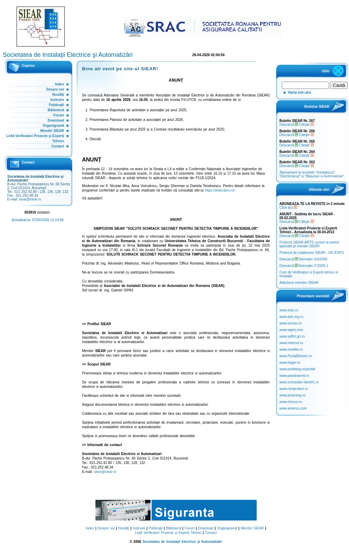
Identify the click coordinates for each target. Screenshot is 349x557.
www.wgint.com (291, 330)
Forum (58, 115)
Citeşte (306, 124)
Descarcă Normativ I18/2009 (303, 259)
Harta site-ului (299, 92)
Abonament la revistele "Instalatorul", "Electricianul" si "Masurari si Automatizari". (312, 174)
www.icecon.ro (290, 323)
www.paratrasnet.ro (294, 376)
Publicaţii (56, 105)
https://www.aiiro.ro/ (220, 190)
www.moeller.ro (291, 349)
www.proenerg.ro (292, 395)
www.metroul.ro (291, 343)
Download (56, 120)
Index (59, 84)
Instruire (57, 100)
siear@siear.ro (30, 199)
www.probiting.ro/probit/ (297, 369)
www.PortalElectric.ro (295, 356)
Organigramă (53, 125)
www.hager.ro (289, 362)
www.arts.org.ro (291, 317)
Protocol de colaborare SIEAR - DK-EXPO (311, 253)
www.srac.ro (288, 310)
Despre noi (55, 89)
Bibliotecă (56, 110)
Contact (57, 146)
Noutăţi (58, 94)
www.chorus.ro (290, 402)
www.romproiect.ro (293, 389)
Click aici (288, 207)
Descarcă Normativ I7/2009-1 (303, 266)
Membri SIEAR (52, 131)
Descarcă (288, 124)
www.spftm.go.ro (292, 336)
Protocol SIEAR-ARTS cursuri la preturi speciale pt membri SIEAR (309, 244)
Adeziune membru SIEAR (299, 283)
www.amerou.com (293, 408)
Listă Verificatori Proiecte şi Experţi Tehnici (168, 533)
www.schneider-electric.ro (299, 382)
